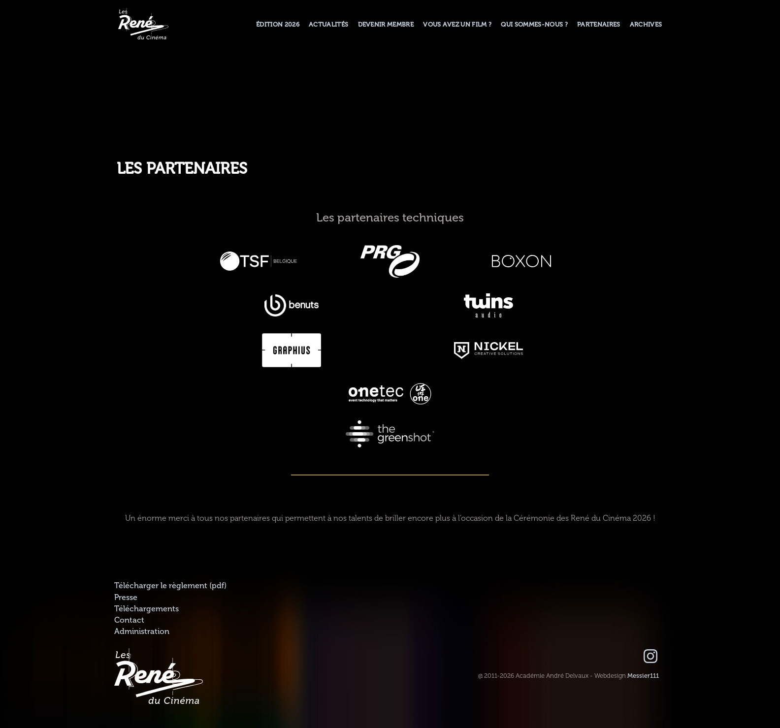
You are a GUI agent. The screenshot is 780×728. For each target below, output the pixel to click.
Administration (141, 631)
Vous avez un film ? (457, 24)
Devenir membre (386, 24)
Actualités (328, 24)
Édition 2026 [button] (277, 24)
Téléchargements (146, 608)
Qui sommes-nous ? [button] (534, 24)
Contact (129, 620)
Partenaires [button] (598, 24)
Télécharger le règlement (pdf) (170, 585)
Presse (125, 597)
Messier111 (643, 675)
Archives (646, 24)
